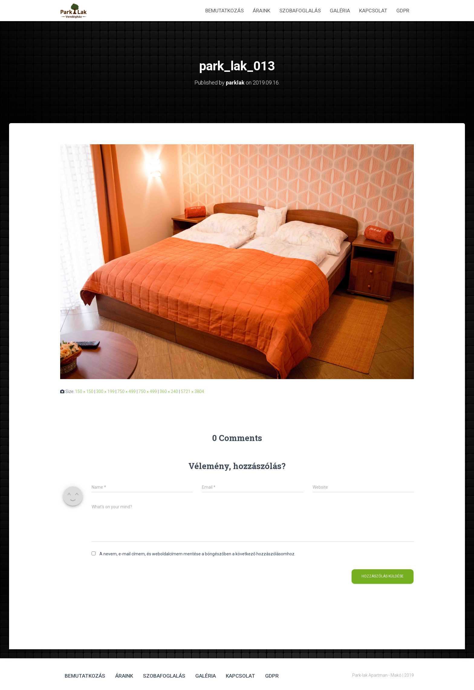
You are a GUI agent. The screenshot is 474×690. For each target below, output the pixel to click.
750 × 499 (126, 391)
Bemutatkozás (224, 11)
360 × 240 (169, 391)
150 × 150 (84, 391)
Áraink (261, 11)
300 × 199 (105, 391)
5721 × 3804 (192, 391)
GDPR (402, 11)
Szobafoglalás (300, 11)
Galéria (340, 11)
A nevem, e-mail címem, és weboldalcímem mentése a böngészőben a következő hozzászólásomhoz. (197, 553)
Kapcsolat (373, 11)
